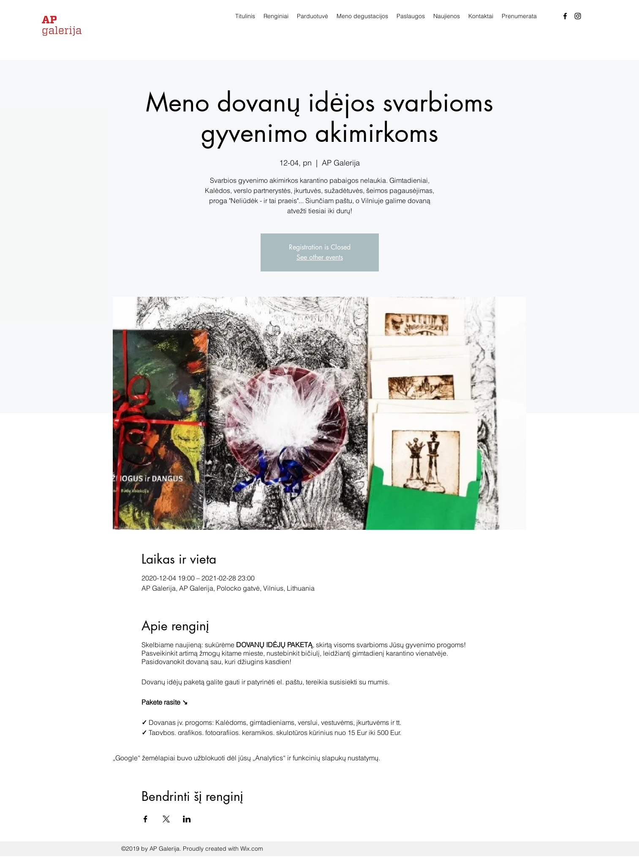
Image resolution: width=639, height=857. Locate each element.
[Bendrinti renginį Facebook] (145, 819)
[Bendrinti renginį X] (166, 819)
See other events (319, 257)
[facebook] (565, 16)
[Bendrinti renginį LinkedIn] (187, 819)
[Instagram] (578, 16)
